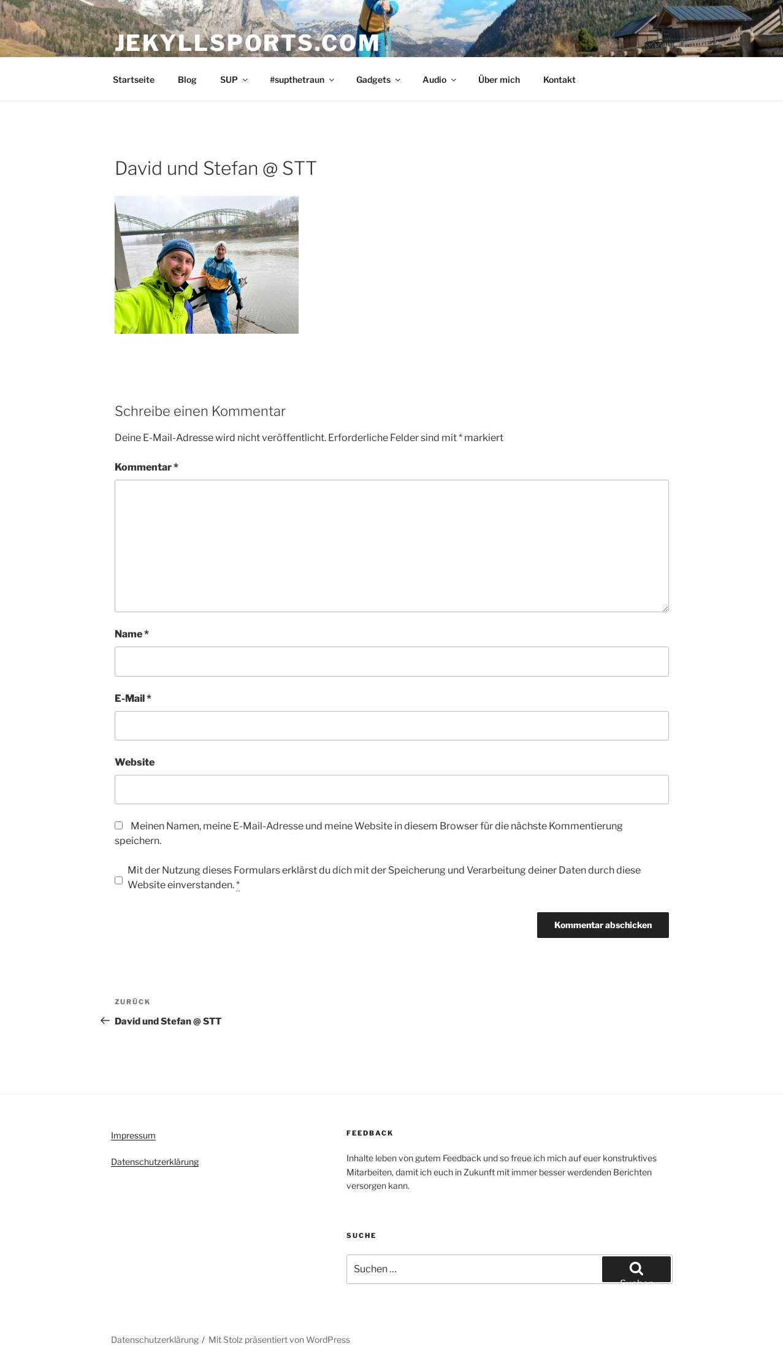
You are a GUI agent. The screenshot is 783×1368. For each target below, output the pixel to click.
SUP (235, 79)
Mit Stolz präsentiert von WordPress (279, 1339)
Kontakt (559, 79)
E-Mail (133, 698)
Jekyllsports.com (248, 42)
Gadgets (379, 79)
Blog (187, 79)
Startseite (134, 79)
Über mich (499, 79)
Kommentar (146, 467)
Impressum (133, 1135)
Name (132, 634)
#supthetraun (303, 79)
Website (135, 762)
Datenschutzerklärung (155, 1161)
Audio (440, 79)
